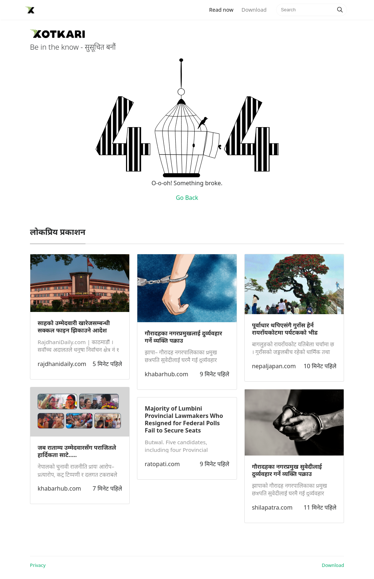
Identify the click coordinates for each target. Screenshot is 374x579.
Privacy (38, 565)
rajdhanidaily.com (62, 364)
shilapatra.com (272, 507)
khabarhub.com (59, 488)
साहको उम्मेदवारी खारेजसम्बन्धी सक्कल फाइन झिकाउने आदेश (74, 326)
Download (253, 9)
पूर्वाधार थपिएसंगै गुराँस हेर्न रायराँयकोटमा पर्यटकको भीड (285, 328)
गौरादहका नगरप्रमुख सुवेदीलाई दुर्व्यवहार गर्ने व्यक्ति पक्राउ (287, 470)
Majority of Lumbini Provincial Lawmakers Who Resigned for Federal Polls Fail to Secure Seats (184, 419)
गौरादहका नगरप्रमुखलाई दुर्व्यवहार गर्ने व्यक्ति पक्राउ (183, 336)
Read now (223, 9)
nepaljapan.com (274, 366)
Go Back (187, 198)
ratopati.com (162, 464)
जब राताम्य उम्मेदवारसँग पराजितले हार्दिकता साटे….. (77, 451)
